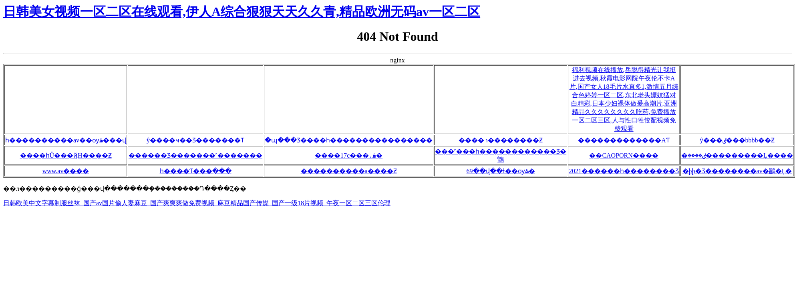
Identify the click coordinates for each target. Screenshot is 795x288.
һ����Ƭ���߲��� (195, 171)
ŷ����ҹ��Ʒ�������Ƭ (195, 140)
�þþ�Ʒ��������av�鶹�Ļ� (737, 171)
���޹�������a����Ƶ (349, 171)
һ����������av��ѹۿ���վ (65, 140)
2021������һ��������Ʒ (624, 171)
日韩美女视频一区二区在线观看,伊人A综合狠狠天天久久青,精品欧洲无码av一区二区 (241, 11)
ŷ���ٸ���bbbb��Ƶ (737, 140)
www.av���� (65, 171)
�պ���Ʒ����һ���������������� (349, 140)
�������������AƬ (624, 140)
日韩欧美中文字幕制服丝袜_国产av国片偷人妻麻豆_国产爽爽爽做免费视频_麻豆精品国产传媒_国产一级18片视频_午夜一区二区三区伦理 (196, 203)
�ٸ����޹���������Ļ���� (737, 155)
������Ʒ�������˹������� (195, 155)
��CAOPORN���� (623, 155)
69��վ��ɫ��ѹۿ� (501, 171)
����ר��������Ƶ (501, 140)
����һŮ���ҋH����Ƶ (66, 155)
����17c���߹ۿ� (348, 155)
